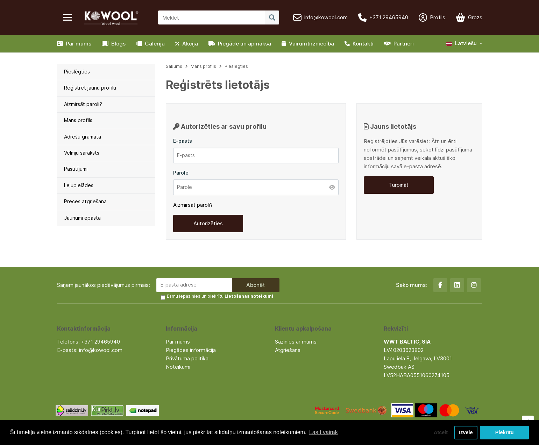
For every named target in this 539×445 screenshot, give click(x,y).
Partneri (399, 43)
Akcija (186, 43)
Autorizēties (208, 223)
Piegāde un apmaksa (239, 43)
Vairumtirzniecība (308, 43)
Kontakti (359, 43)
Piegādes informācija (191, 350)
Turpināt (399, 185)
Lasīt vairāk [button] (323, 432)
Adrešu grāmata (82, 137)
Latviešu (461, 43)
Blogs (114, 43)
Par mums (74, 43)
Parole (181, 173)
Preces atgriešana (85, 201)
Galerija (150, 43)
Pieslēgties (77, 72)
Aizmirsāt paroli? (83, 104)
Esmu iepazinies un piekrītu (220, 296)
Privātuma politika (187, 358)
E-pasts (182, 141)
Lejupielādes (78, 185)
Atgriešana (287, 350)
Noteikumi (178, 366)
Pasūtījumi (75, 169)
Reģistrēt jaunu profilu (90, 88)
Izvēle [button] (466, 432)
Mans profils (78, 120)
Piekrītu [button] (504, 432)
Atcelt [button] (441, 432)
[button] (464, 43)
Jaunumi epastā (82, 218)
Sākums (174, 66)
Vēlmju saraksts (81, 153)
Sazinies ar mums (296, 341)
